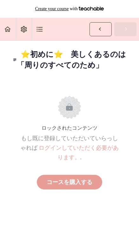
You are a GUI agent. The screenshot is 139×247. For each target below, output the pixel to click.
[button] (8, 29)
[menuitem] (24, 29)
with (69, 9)
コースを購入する (69, 182)
